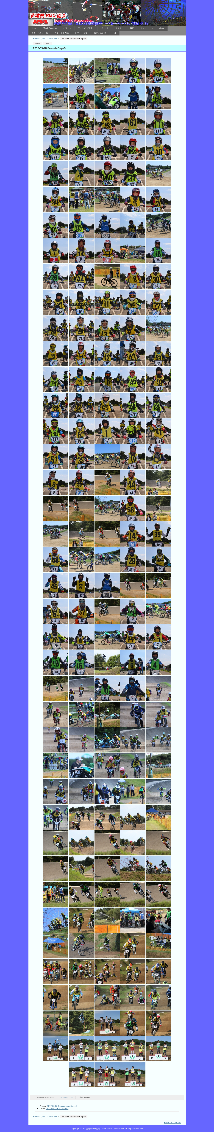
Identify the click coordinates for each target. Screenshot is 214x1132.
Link (114, 33)
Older (47, 44)
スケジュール (146, 28)
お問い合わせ (100, 33)
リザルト (119, 28)
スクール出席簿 (61, 33)
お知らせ (67, 28)
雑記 (132, 28)
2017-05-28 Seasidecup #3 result (62, 1106)
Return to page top (172, 1122)
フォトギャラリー (86, 28)
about (161, 28)
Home (34, 28)
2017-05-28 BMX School (57, 1108)
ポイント (105, 28)
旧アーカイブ (81, 33)
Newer (37, 44)
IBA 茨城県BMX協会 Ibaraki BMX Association (107, 13)
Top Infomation (50, 28)
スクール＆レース (40, 33)
